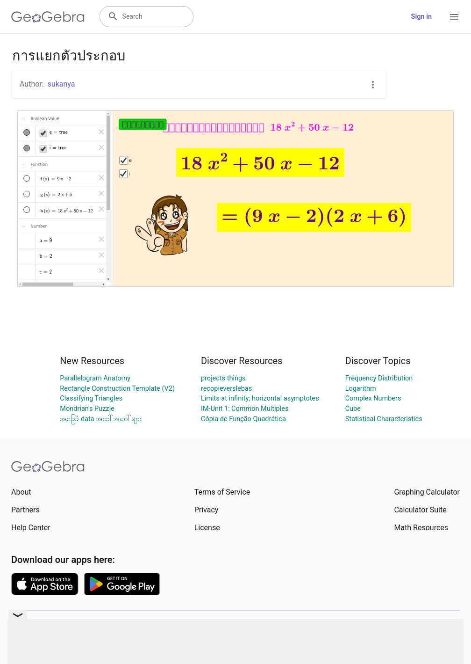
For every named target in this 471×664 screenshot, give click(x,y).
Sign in (421, 17)
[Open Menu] (454, 16)
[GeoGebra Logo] (48, 16)
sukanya (61, 84)
